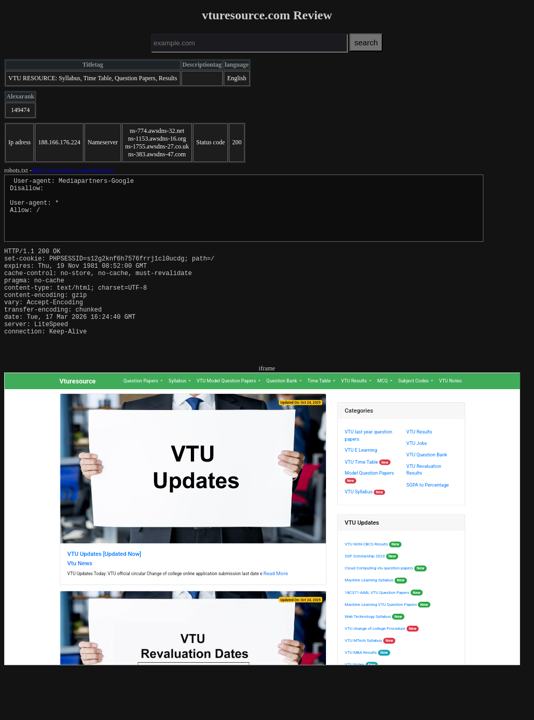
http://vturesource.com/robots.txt (73, 170)
